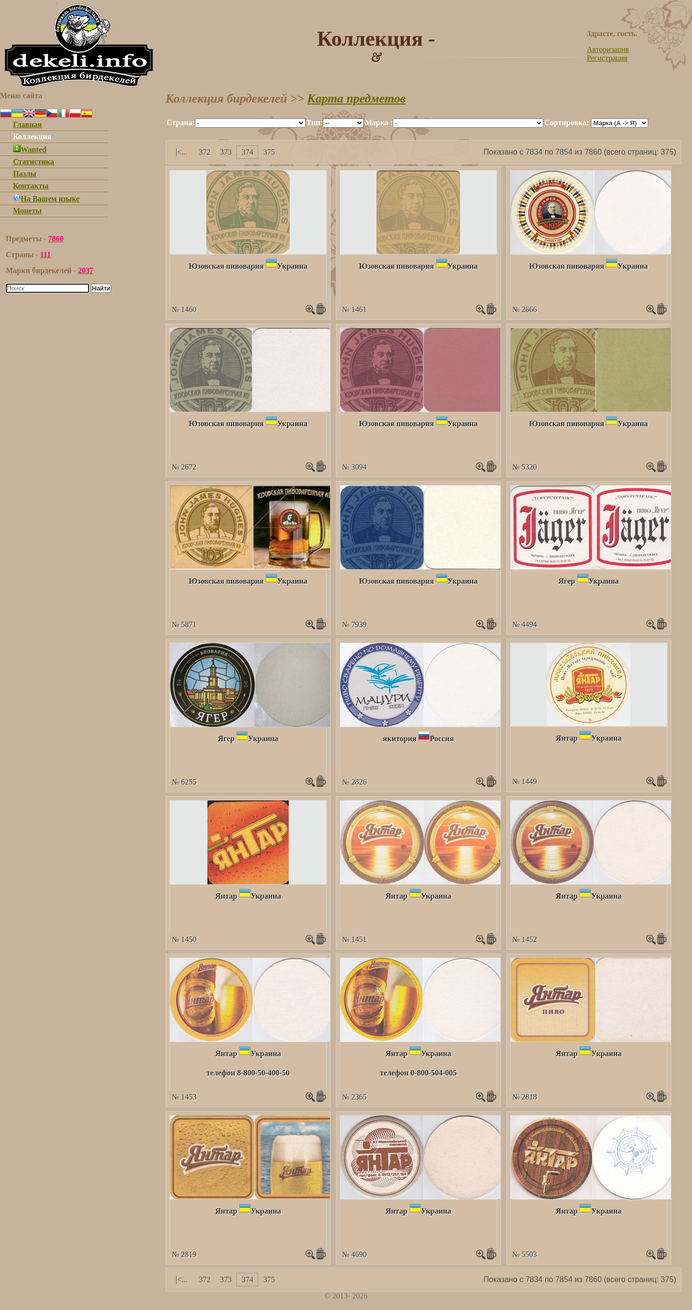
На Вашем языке (46, 199)
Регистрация (607, 58)
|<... (181, 152)
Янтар (567, 738)
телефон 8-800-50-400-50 (248, 1073)
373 (225, 152)
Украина (292, 266)
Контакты (31, 186)
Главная (27, 124)
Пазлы (24, 174)
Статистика (33, 161)
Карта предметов (356, 98)
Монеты (27, 211)
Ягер (566, 581)
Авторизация (608, 49)
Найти (101, 288)
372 (204, 152)
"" (250, 123)
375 (269, 152)
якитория (400, 738)
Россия (441, 738)
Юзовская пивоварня (226, 266)
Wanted (29, 149)
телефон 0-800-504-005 (418, 1073)
